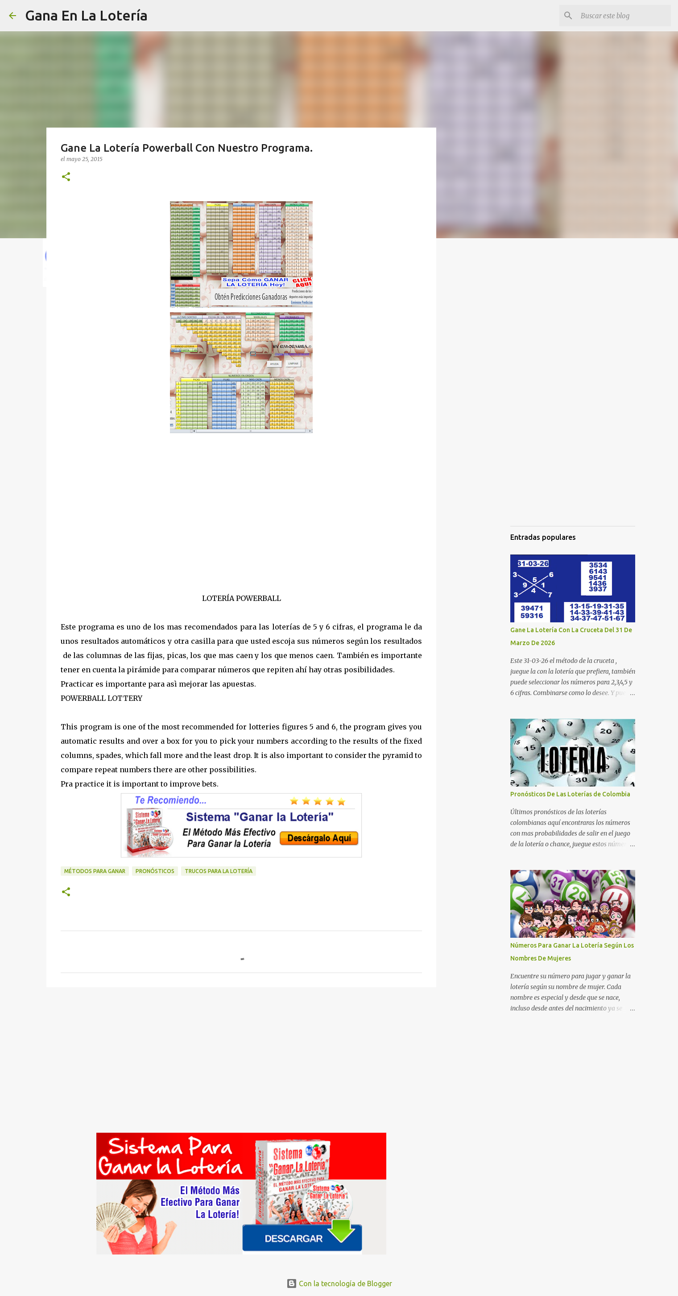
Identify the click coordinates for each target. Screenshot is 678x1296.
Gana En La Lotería (86, 15)
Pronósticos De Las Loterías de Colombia (570, 794)
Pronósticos (155, 871)
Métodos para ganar (94, 871)
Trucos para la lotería (218, 871)
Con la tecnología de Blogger (339, 1283)
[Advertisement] (241, 528)
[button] (66, 177)
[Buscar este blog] (624, 15)
